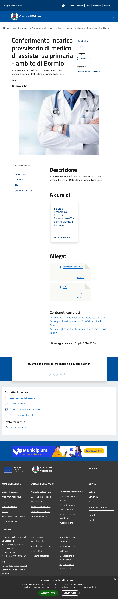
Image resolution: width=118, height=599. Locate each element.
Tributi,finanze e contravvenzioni (67, 507)
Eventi (92, 520)
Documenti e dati (9, 521)
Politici (5, 511)
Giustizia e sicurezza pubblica (69, 498)
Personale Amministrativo (14, 516)
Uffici (4, 501)
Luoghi (92, 515)
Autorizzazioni (66, 522)
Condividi (83, 41)
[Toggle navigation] (5, 16)
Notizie (92, 491)
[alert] (59, 587)
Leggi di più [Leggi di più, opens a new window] (91, 587)
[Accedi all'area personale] (63, 5)
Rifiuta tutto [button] (69, 593)
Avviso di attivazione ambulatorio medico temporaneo (78, 317)
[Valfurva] (107, 5)
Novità (16, 28)
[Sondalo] (80, 5)
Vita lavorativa (37, 501)
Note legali (65, 550)
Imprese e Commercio (40, 506)
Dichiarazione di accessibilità (67, 557)
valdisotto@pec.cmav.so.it (14, 565)
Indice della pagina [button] (23, 165)
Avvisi (25, 28)
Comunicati (94, 496)
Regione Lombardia (13, 5)
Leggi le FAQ (36, 550)
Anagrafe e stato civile (41, 491)
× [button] (115, 579)
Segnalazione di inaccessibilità (67, 566)
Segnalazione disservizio (42, 546)
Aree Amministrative (11, 496)
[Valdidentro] (97, 5)
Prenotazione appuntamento (37, 539)
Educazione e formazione (71, 491)
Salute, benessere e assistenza (69, 515)
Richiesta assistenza (40, 555)
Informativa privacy (69, 546)
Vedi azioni (84, 47)
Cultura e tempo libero (41, 496)
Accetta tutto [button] (48, 593)
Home (6, 28)
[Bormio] (72, 5)
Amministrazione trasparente (67, 539)
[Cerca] (112, 16)
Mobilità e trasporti (39, 516)
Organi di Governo (10, 491)
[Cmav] (88, 5)
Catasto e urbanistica (40, 511)
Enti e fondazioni (9, 506)
